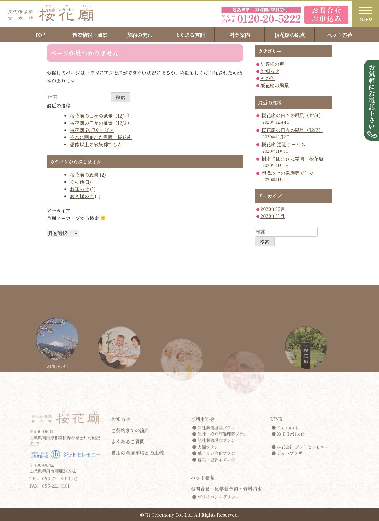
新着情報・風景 (89, 34)
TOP (40, 34)
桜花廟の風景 (84, 174)
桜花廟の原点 (290, 34)
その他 (77, 181)
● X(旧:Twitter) (288, 489)
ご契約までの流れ (130, 485)
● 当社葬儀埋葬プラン (213, 482)
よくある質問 (190, 34)
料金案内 (240, 34)
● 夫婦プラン (205, 502)
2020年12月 (272, 209)
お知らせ (79, 189)
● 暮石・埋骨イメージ (213, 514)
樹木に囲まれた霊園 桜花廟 (101, 137)
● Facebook (285, 482)
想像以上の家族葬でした (96, 144)
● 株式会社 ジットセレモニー (300, 502)
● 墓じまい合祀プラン (213, 508)
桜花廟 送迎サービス (92, 130)
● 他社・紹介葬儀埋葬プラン (220, 489)
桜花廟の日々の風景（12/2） (100, 122)
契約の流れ (139, 34)
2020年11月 (272, 216)
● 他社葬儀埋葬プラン (213, 495)
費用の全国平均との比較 (137, 507)
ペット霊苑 (339, 34)
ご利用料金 (202, 474)
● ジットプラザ (287, 508)
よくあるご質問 (128, 496)
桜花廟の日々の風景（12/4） (101, 115)
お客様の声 (82, 196)
